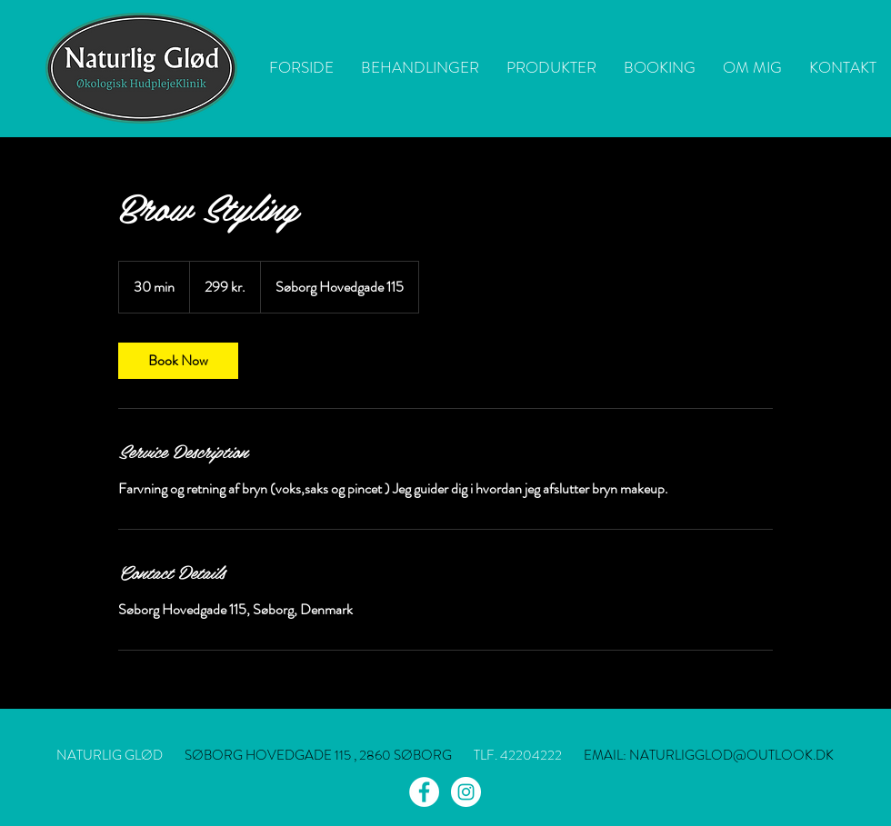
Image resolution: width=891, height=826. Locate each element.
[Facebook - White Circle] (424, 792)
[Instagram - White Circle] (466, 792)
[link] (178, 361)
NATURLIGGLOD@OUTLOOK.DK (731, 755)
